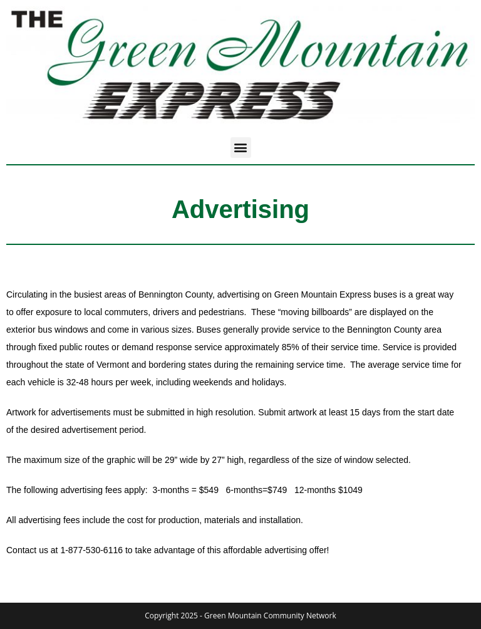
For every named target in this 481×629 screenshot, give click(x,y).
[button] (240, 147)
